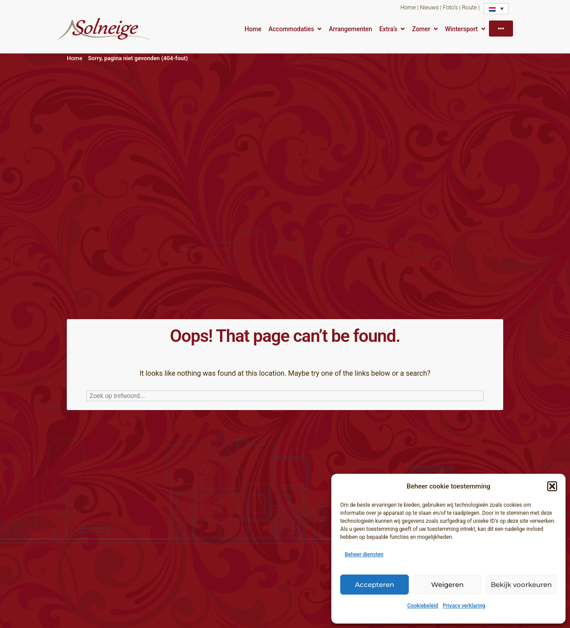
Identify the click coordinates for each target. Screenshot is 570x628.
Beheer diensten (364, 554)
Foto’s (450, 7)
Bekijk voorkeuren (521, 584)
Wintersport (461, 29)
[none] (496, 8)
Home (408, 7)
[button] (552, 486)
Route (469, 7)
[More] (501, 29)
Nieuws (429, 7)
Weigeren (447, 584)
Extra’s (388, 29)
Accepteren (374, 584)
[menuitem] (496, 8)
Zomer (421, 29)
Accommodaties (291, 29)
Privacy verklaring (464, 606)
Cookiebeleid (422, 606)
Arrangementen (350, 29)
